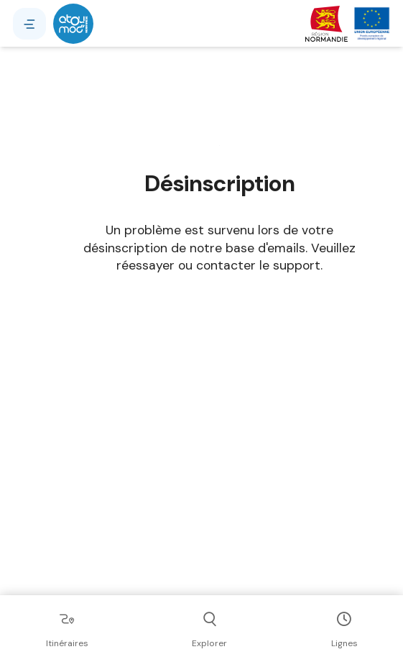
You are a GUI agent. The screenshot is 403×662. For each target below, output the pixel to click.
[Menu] (29, 24)
